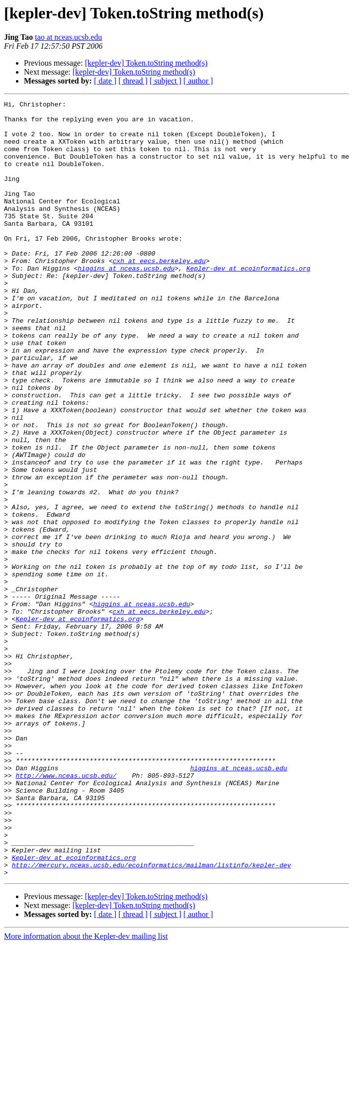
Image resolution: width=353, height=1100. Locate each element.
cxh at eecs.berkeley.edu (158, 293)
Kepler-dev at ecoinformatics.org (248, 302)
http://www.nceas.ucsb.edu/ (65, 911)
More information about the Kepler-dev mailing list (86, 1091)
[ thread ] (133, 81)
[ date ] (105, 81)
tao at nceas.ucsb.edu (68, 37)
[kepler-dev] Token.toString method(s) (146, 63)
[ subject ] (165, 81)
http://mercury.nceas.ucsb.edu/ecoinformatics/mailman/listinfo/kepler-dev (151, 1018)
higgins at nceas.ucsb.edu (126, 302)
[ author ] (198, 81)
